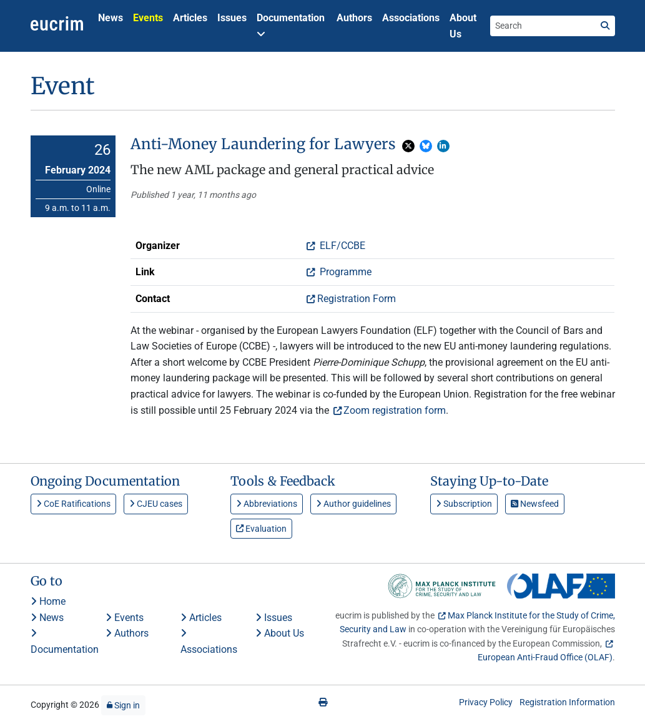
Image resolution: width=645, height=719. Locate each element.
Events (148, 18)
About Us (463, 26)
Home (48, 601)
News (110, 18)
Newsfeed (535, 504)
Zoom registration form (394, 410)
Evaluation (261, 529)
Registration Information (567, 702)
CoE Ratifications (73, 504)
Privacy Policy (486, 702)
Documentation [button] (291, 25)
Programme (344, 272)
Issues (232, 18)
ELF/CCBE (341, 246)
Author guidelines (353, 504)
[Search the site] (542, 26)
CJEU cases (155, 504)
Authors (354, 18)
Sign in (123, 705)
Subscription (464, 504)
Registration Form (356, 299)
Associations (411, 18)
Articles (190, 18)
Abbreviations (266, 504)
